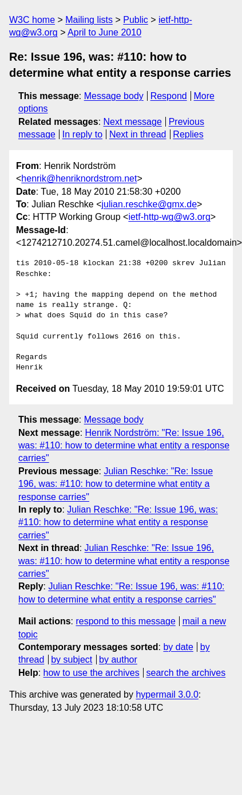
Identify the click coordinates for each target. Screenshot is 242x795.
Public (135, 20)
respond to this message (125, 621)
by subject (71, 659)
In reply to (82, 134)
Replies (188, 134)
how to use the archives (91, 673)
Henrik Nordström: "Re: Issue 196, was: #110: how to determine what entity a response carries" (123, 445)
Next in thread (137, 134)
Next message (133, 122)
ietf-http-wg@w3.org (169, 217)
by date (178, 647)
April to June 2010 (104, 32)
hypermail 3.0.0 (167, 694)
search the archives (186, 673)
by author (118, 659)
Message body (114, 96)
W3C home (32, 20)
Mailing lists (89, 20)
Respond (168, 96)
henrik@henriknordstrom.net (79, 178)
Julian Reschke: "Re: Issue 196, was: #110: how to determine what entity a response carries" (115, 484)
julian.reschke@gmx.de (149, 204)
